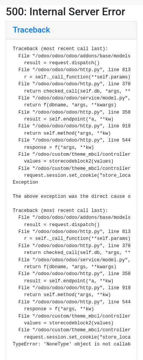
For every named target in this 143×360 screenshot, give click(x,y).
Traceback (31, 29)
